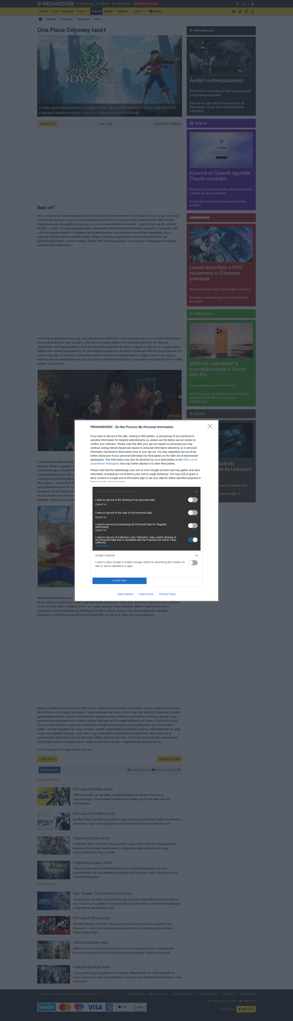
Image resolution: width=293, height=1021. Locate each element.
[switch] (193, 499)
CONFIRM (119, 580)
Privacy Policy (167, 594)
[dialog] (146, 510)
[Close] (211, 427)
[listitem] (146, 491)
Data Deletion (125, 594)
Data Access (146, 594)
